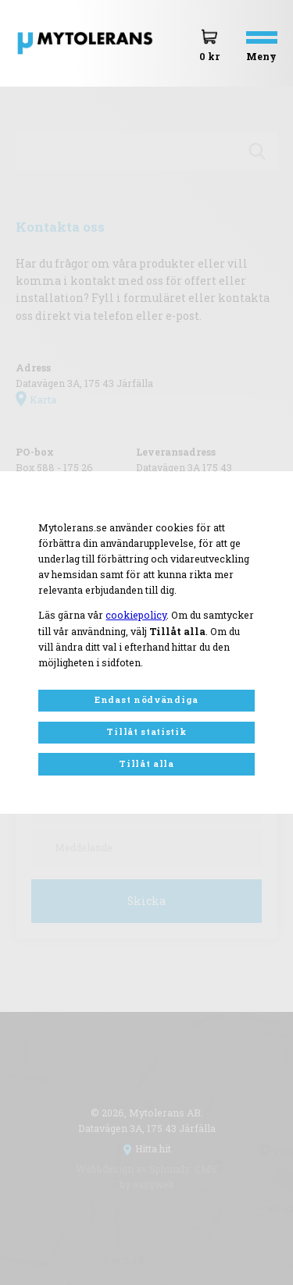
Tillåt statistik (146, 731)
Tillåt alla (146, 763)
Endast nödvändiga (146, 699)
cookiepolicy (135, 615)
